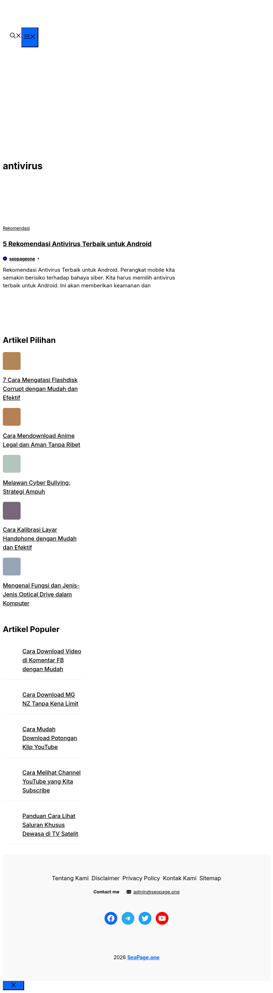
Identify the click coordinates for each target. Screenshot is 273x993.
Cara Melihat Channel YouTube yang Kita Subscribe (51, 781)
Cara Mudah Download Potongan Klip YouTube (49, 738)
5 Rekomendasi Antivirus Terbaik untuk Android (77, 244)
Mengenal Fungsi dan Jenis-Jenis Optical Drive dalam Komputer (41, 594)
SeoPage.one (143, 957)
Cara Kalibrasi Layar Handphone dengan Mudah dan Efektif (40, 538)
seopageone (22, 258)
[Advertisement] (136, 104)
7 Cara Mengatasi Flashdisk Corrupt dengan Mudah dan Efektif (40, 388)
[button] (15, 36)
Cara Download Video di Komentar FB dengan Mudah (51, 660)
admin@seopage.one (156, 891)
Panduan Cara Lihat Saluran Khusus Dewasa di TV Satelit (50, 824)
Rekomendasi (16, 228)
